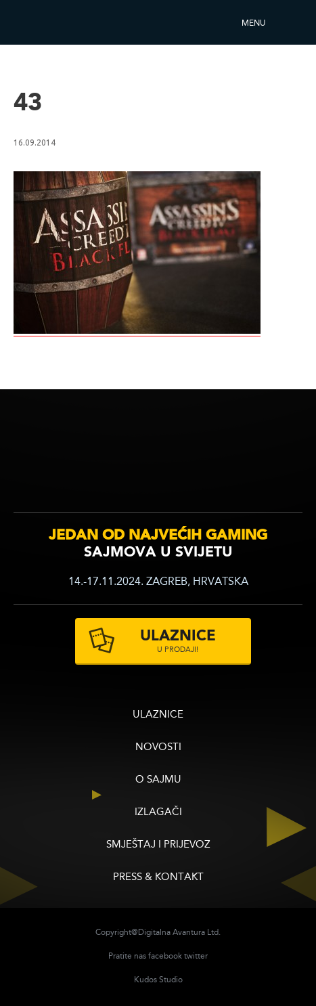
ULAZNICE (158, 715)
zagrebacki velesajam (274, 457)
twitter (196, 957)
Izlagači (158, 813)
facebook (165, 957)
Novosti (158, 748)
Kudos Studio (158, 980)
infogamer (52, 459)
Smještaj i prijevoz (158, 845)
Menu (253, 24)
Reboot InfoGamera (50, 22)
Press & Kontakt (158, 878)
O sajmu (158, 780)
